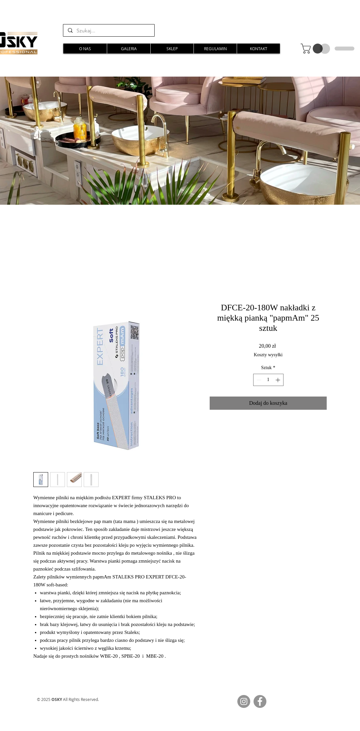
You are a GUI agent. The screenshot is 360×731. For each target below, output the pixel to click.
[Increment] (278, 380)
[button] (313, 48)
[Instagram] (243, 701)
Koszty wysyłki (268, 354)
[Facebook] (260, 701)
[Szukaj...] (108, 30)
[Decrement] (258, 380)
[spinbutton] (268, 380)
